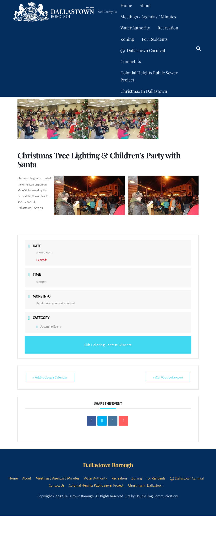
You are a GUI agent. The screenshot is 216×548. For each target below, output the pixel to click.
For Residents (155, 39)
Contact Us (130, 61)
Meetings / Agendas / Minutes (148, 17)
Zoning (127, 39)
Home (126, 5)
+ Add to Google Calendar (50, 377)
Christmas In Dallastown (143, 91)
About (145, 5)
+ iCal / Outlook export (168, 377)
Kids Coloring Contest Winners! (55, 303)
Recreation (168, 28)
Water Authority (135, 28)
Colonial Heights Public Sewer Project (149, 76)
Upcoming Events (49, 326)
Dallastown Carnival (142, 50)
